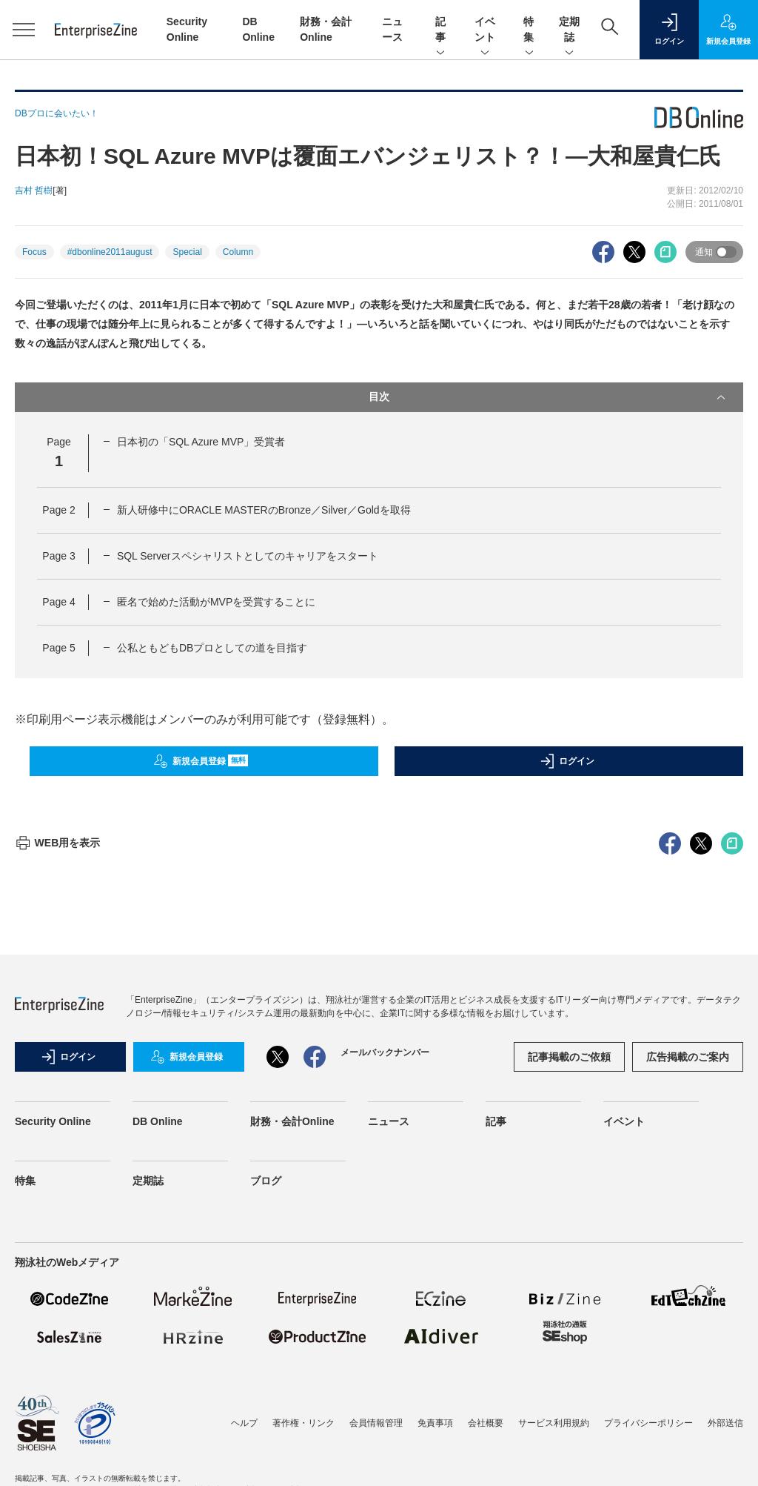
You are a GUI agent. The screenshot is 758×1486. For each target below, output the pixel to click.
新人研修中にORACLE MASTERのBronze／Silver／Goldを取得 (264, 510)
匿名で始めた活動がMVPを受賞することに (216, 602)
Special (186, 252)
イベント (484, 30)
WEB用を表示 (57, 1109)
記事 (440, 30)
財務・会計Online (292, 1388)
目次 (548, 397)
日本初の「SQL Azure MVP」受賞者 (201, 442)
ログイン (567, 761)
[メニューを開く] (23, 29)
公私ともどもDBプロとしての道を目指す (212, 648)
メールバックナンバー (385, 1319)
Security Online (53, 1388)
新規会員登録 (201, 761)
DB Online (158, 1388)
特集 (529, 30)
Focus (34, 252)
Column (238, 252)
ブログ (265, 1447)
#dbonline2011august (109, 252)
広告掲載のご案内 (687, 1324)
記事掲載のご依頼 (569, 1324)
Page (58, 510)
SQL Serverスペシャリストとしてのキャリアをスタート (247, 556)
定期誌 (569, 30)
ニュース (388, 1388)
